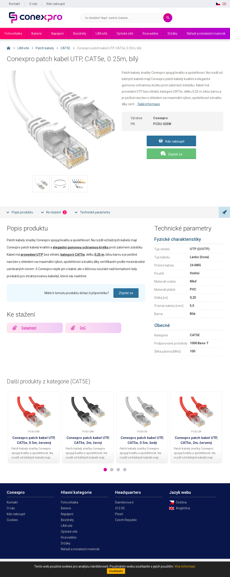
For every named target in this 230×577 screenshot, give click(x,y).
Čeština (181, 502)
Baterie (36, 33)
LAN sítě (101, 33)
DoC (83, 328)
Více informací (185, 566)
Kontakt (14, 3)
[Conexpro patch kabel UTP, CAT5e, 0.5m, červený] (34, 412)
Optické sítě (125, 33)
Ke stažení (56, 212)
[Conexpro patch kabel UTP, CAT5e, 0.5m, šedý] (142, 412)
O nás (33, 3)
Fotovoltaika (13, 33)
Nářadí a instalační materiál (206, 33)
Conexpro (35, 17)
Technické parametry (95, 212)
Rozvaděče (150, 33)
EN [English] (224, 3)
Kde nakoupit (55, 3)
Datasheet (29, 328)
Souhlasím (116, 571)
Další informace (149, 104)
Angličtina (183, 508)
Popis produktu (22, 212)
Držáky (172, 33)
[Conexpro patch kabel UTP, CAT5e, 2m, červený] (196, 412)
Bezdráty (79, 33)
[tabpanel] (34, 427)
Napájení (57, 33)
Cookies (12, 520)
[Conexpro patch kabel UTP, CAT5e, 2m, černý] (88, 412)
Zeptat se (175, 154)
